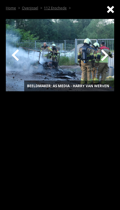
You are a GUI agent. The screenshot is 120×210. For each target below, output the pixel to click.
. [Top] (110, 85)
